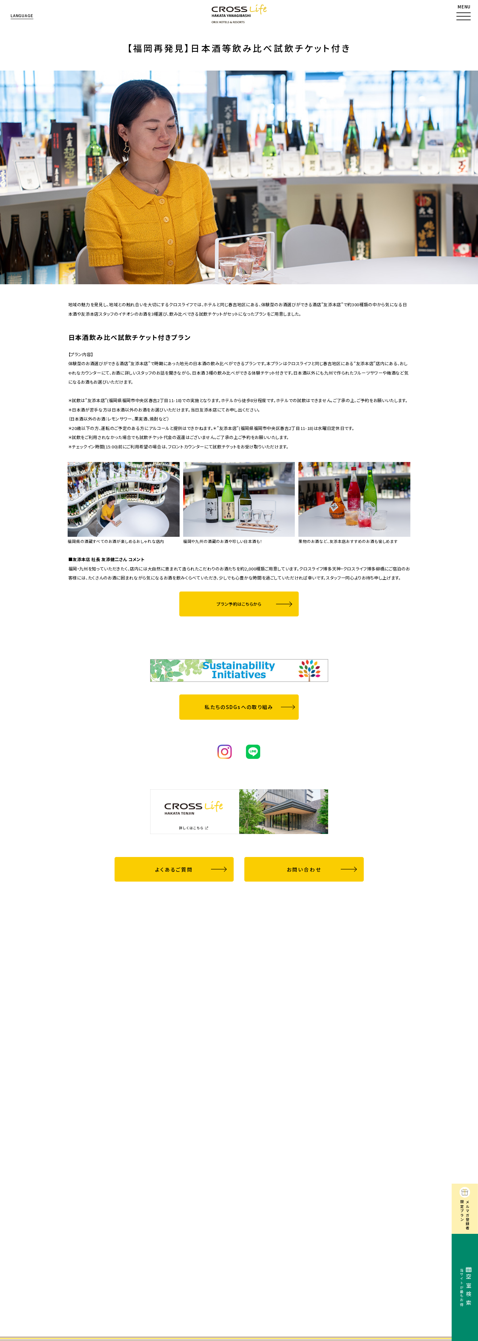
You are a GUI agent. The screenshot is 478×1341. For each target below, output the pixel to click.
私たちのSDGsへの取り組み (239, 706)
